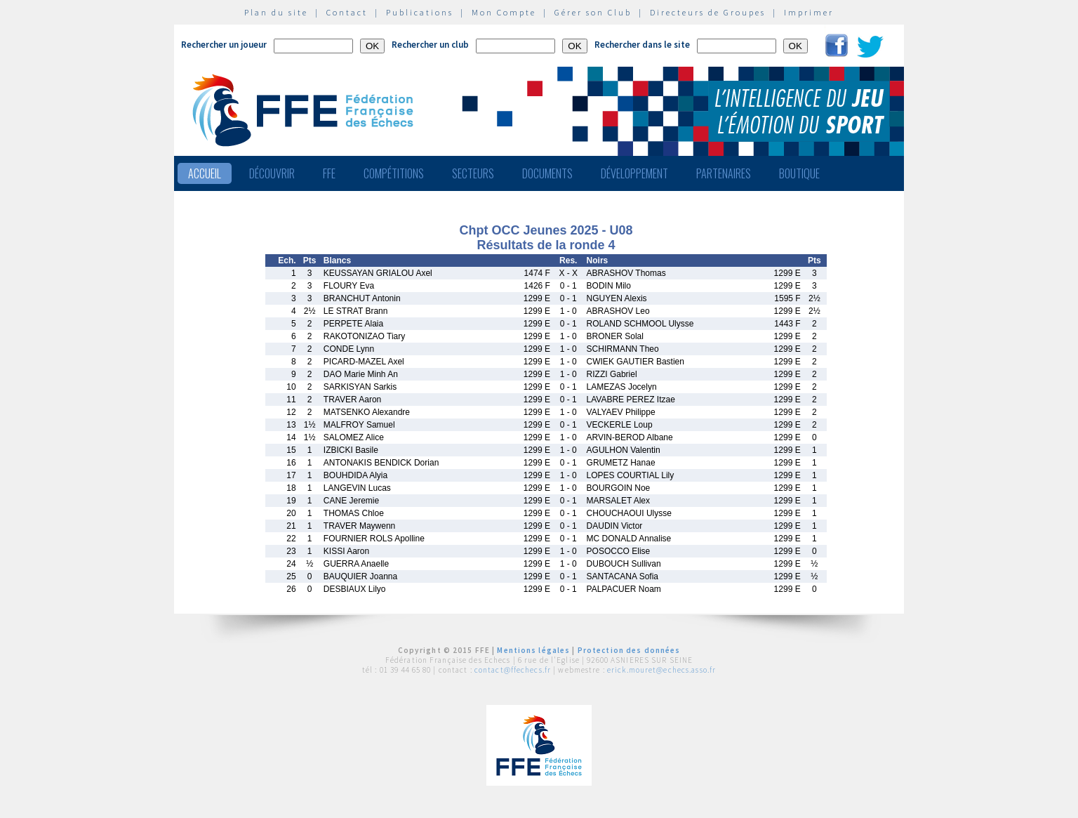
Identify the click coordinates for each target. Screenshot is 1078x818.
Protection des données (629, 650)
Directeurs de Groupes (708, 12)
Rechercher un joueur (224, 45)
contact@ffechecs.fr (512, 670)
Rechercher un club (430, 45)
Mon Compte (504, 12)
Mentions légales (533, 650)
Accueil (204, 173)
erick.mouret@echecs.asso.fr (661, 670)
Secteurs (473, 173)
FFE (329, 173)
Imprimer (809, 12)
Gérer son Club (593, 12)
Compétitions (394, 173)
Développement (634, 173)
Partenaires (723, 173)
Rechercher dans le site (642, 45)
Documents (547, 173)
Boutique (799, 173)
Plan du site (276, 12)
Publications (419, 12)
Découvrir (272, 173)
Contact (347, 12)
